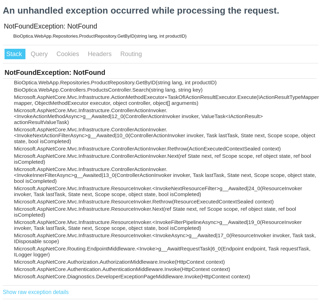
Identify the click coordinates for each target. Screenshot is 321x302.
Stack (15, 54)
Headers (100, 54)
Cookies (68, 54)
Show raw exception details (36, 292)
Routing (131, 54)
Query (40, 54)
